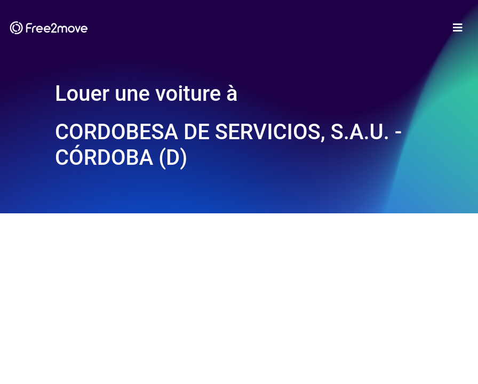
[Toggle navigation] (457, 28)
